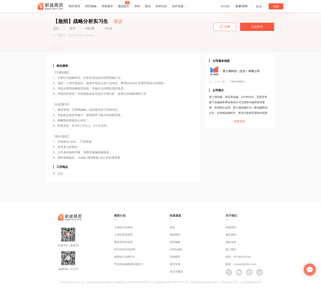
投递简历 (257, 26)
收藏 (225, 26)
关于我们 (231, 215)
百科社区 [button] (161, 6)
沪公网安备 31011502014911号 (170, 282)
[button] (225, 6)
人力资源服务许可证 (251, 282)
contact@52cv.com (245, 264)
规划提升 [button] (123, 6)
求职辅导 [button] (107, 6)
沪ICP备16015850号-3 (139, 282)
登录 (259, 6)
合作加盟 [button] (179, 6)
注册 (276, 6)
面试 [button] (148, 6)
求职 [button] (137, 6)
